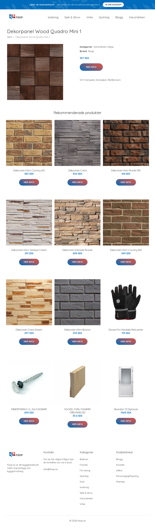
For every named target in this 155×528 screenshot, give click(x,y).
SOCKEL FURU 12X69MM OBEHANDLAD (77, 413)
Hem (9, 39)
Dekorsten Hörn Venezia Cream (29, 252)
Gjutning (104, 18)
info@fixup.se (50, 471)
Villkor (119, 472)
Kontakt (120, 467)
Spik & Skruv (72, 18)
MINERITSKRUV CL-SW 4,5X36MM (29, 411)
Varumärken (137, 18)
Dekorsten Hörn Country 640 (126, 252)
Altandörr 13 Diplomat (126, 411)
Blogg (119, 18)
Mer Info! (91, 69)
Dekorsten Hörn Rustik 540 (126, 172)
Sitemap (120, 483)
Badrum (84, 461)
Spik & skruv (86, 495)
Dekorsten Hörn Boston (77, 331)
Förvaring (85, 472)
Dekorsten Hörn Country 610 (29, 172)
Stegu (110, 48)
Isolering (53, 18)
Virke (89, 18)
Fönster (84, 467)
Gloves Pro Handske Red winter (126, 331)
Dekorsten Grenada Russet (77, 252)
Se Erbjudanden (113, 4)
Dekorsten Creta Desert (29, 331)
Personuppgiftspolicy (127, 478)
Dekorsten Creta (77, 172)
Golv (82, 483)
